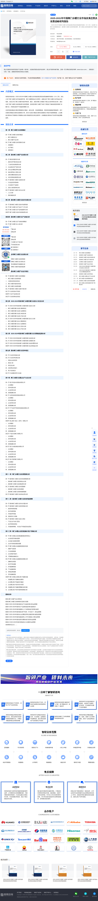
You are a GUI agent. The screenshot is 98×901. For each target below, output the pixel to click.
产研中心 (54, 6)
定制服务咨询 (25, 630)
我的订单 (93, 1)
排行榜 (68, 6)
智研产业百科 (37, 892)
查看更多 (84, 121)
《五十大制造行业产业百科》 (49, 78)
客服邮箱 (52, 41)
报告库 (46, 6)
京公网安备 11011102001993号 (60, 894)
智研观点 (21, 6)
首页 (3, 11)
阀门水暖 (53, 14)
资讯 (62, 6)
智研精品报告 (28, 892)
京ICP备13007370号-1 (47, 894)
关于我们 (86, 1)
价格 (51, 46)
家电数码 (16, 11)
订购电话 (52, 38)
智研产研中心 (47, 892)
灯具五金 (22, 11)
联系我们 (56, 892)
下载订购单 (76, 52)
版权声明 (7, 66)
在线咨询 (74, 57)
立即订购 (58, 57)
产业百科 (38, 6)
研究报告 (30, 6)
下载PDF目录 (89, 57)
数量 (51, 51)
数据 (75, 6)
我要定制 (93, 289)
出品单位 (52, 36)
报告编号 (52, 33)
